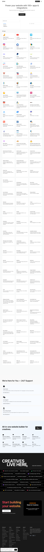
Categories (5, 26)
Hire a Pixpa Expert (6, 414)
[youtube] (30, 536)
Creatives (10, 529)
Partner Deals (25, 536)
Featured (4, 24)
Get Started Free (6, 511)
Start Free (37, 1)
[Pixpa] (3, 1)
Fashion (17, 535)
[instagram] (34, 536)
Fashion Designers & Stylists (12, 539)
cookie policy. (10, 550)
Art (16, 533)
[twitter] (31, 536)
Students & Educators (26, 535)
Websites (3, 529)
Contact (24, 532)
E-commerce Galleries (5, 532)
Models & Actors (11, 536)
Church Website (11, 544)
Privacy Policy (25, 539)
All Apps (4, 23)
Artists (10, 532)
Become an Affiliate (25, 533)
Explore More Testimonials (37, 466)
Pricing (3, 539)
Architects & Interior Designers (12, 541)
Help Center (4, 545)
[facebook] (33, 536)
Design (17, 532)
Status (3, 546)
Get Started (22, 14)
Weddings (10, 546)
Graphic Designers (11, 533)
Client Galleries (4, 533)
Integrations (4, 543)
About (24, 529)
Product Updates (4, 542)
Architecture (18, 539)
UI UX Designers (11, 535)
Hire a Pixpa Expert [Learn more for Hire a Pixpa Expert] (5, 536)
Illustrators (10, 547)
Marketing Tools (4, 535)
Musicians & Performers (12, 543)
